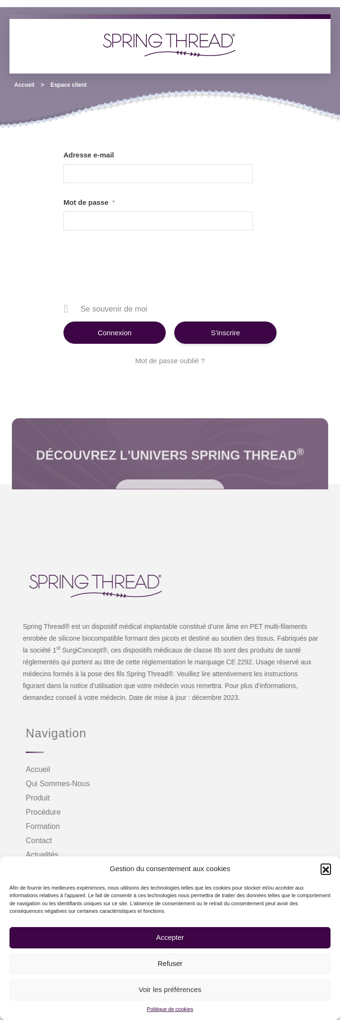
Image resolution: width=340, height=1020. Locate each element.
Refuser (170, 963)
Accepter (170, 937)
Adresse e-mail (88, 155)
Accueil (24, 85)
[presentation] (171, 270)
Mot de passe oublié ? (170, 361)
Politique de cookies (170, 1009)
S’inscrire (225, 333)
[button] (326, 868)
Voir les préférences (170, 989)
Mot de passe (89, 202)
